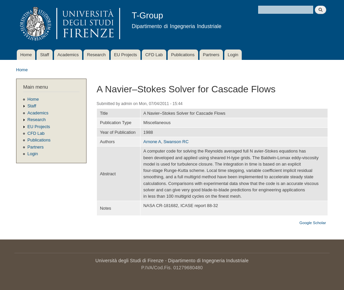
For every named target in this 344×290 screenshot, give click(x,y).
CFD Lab (154, 54)
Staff (44, 54)
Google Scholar (312, 223)
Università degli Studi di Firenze (130, 260)
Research (96, 54)
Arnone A (152, 141)
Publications (182, 54)
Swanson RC (176, 141)
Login (233, 54)
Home (26, 54)
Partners (211, 54)
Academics (68, 54)
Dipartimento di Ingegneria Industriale (208, 260)
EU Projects (125, 54)
